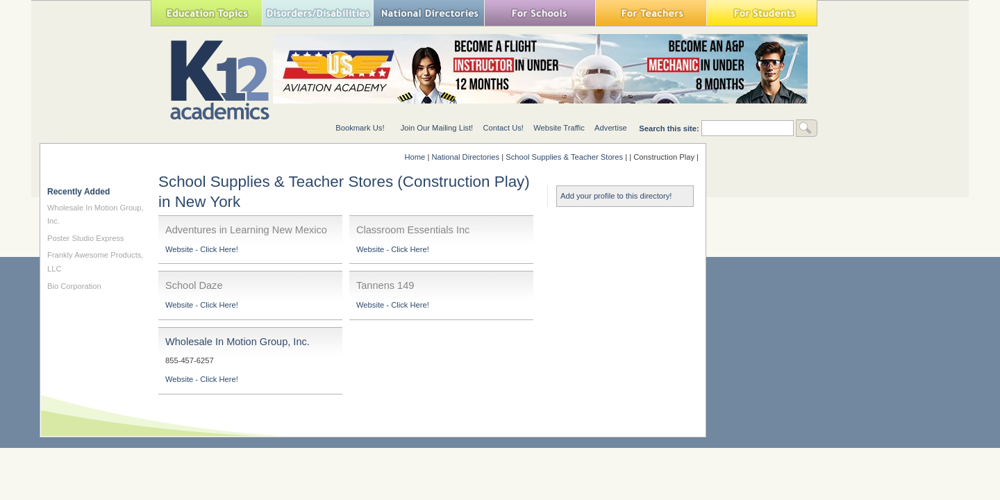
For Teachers (650, 13)
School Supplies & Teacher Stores (564, 157)
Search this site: (670, 128)
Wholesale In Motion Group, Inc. (237, 341)
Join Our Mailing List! (437, 128)
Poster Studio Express (85, 238)
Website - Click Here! (201, 249)
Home (414, 157)
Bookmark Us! (359, 128)
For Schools (539, 13)
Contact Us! (503, 128)
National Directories (428, 13)
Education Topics (206, 13)
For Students (761, 13)
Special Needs (317, 13)
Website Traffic (559, 128)
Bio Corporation (74, 286)
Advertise (610, 128)
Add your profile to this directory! (616, 196)
